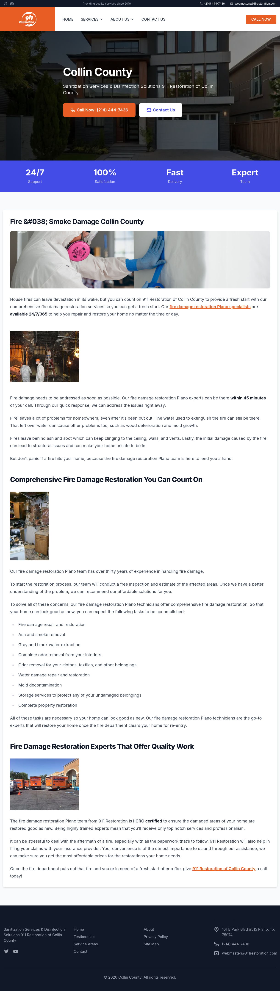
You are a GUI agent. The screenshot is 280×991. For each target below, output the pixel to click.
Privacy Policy (156, 936)
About (149, 929)
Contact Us (161, 110)
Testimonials (84, 936)
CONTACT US (153, 19)
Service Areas (86, 944)
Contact (80, 951)
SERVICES (92, 19)
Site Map (151, 944)
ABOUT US (122, 19)
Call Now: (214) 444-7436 (99, 110)
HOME (67, 19)
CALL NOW (261, 19)
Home (79, 929)
